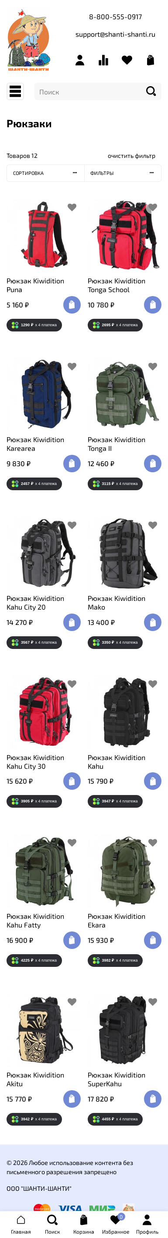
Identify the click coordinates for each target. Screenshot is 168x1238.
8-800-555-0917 (115, 16)
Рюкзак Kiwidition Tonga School (116, 284)
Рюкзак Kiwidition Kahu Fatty (35, 920)
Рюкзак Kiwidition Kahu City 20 (35, 602)
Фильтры (125, 173)
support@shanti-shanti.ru (115, 34)
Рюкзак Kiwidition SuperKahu (116, 1079)
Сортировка (48, 173)
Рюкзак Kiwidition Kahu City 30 (35, 761)
